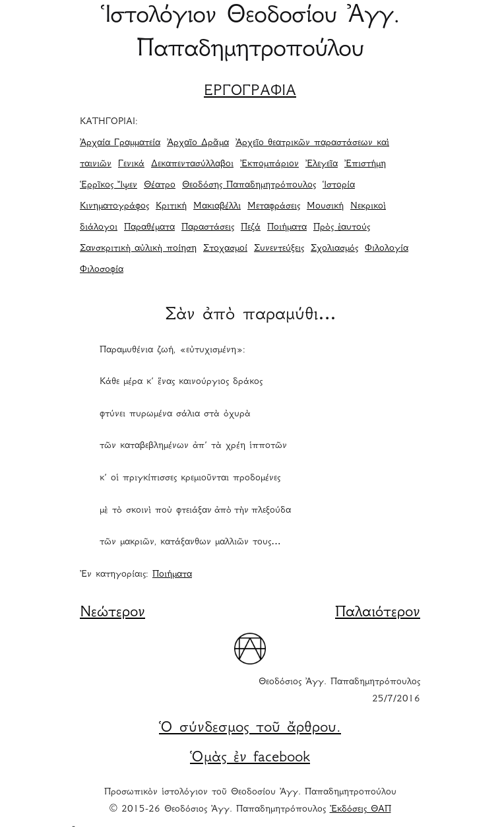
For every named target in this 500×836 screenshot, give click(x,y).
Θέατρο (159, 185)
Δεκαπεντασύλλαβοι (192, 164)
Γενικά (131, 164)
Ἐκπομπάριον (269, 164)
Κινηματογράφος (114, 206)
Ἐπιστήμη (365, 164)
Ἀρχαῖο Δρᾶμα (198, 143)
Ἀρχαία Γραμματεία (120, 143)
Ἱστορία (339, 185)
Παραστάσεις (207, 227)
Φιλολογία (386, 248)
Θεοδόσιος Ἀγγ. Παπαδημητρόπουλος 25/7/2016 (339, 691)
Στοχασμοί (225, 248)
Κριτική (171, 206)
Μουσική (325, 206)
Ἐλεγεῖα (321, 164)
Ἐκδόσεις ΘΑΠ (360, 809)
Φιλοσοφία (101, 269)
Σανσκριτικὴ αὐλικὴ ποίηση (138, 248)
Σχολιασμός (334, 248)
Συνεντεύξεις (279, 248)
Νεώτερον (112, 613)
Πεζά (251, 227)
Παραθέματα (149, 227)
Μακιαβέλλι (217, 206)
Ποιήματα (287, 227)
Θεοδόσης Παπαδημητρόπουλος (249, 185)
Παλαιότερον (377, 613)
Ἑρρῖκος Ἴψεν (108, 185)
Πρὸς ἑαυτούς (341, 227)
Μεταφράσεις (273, 206)
